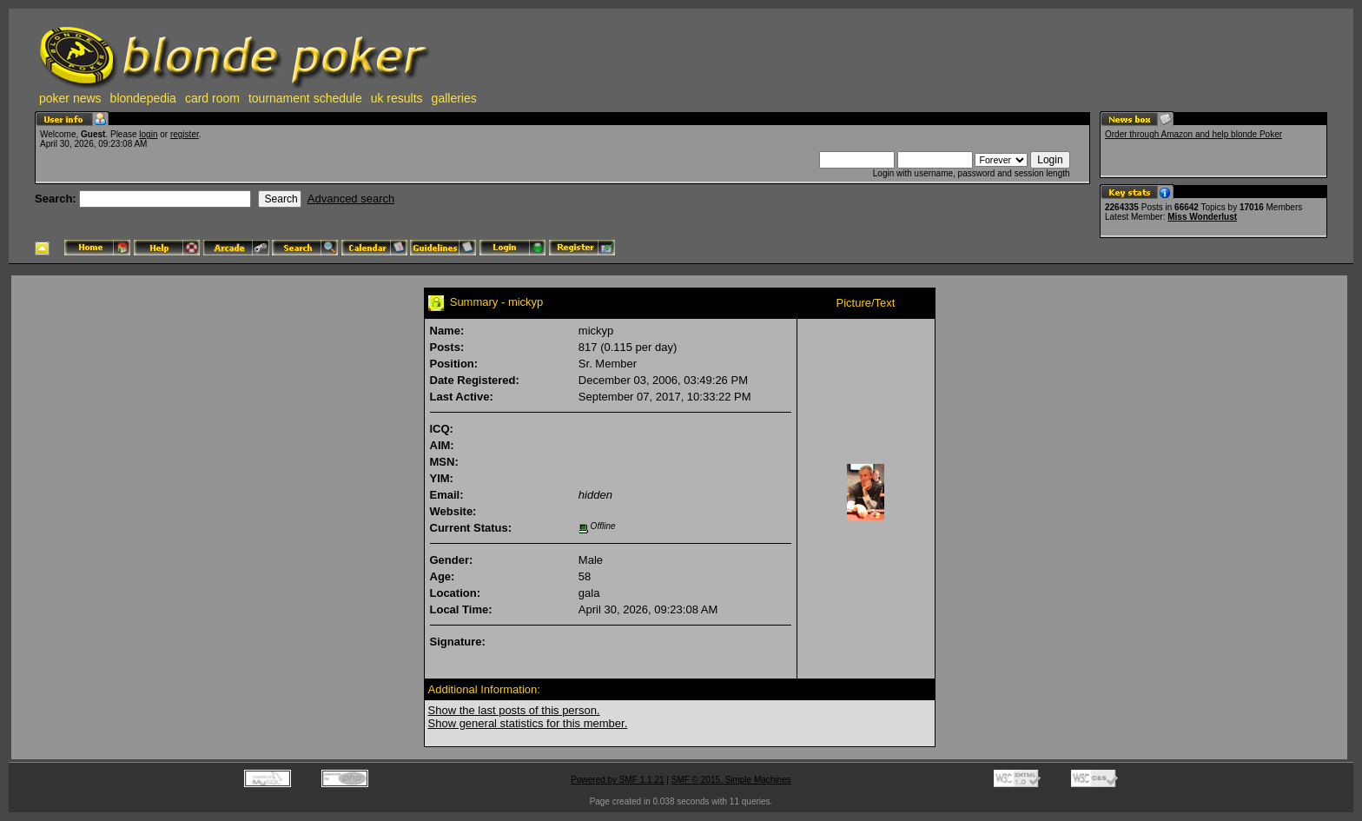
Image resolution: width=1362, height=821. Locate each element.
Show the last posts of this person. (514, 710)
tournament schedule (305, 98)
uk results (397, 98)
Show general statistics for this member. (528, 723)
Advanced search (350, 198)
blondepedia (143, 98)
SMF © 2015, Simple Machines (731, 780)
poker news (70, 98)
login (148, 134)
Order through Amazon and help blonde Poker (1193, 134)
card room (212, 98)
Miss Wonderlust (1202, 217)
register (184, 134)
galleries (454, 98)
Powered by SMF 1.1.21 (617, 780)
